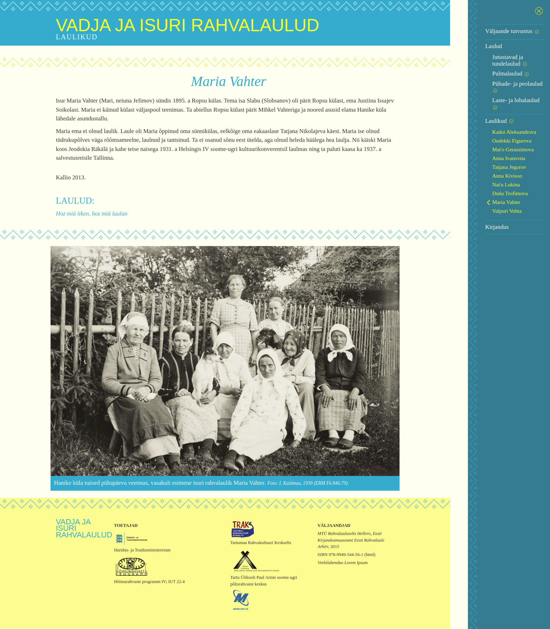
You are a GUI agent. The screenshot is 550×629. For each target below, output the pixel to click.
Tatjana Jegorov (486, 147)
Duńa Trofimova (487, 174)
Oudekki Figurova (488, 121)
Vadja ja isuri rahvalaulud (184, 25)
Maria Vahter (483, 182)
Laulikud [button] (476, 101)
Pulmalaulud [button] (488, 67)
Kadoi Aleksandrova (491, 112)
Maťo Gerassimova (489, 130)
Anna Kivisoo (484, 156)
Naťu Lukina (483, 165)
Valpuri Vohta (483, 191)
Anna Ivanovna (485, 138)
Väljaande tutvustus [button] (489, 31)
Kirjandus (473, 207)
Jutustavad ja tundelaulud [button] (503, 57)
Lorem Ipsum (353, 563)
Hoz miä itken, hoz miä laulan (88, 213)
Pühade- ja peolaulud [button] (498, 77)
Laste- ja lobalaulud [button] (496, 87)
